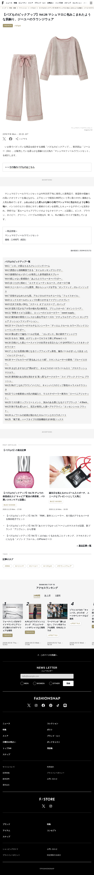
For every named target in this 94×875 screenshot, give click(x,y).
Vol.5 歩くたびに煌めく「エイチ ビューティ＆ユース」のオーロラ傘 (37, 283)
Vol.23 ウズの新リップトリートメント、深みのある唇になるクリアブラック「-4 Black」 (47, 402)
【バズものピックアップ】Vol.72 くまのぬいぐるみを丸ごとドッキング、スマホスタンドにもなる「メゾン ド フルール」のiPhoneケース (48, 537)
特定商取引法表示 (54, 855)
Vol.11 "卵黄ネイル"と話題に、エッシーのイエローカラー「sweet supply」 (40, 313)
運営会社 (6, 785)
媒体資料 (6, 779)
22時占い (50, 3)
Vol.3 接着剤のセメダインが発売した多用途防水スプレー (32, 274)
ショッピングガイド (10, 849)
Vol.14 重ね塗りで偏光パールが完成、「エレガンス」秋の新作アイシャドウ (41, 334)
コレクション (77, 3)
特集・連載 (12, 8)
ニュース (9, 3)
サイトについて (9, 767)
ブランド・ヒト (40, 3)
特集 (15, 3)
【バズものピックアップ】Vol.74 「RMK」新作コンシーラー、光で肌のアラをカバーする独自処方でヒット (47, 517)
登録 (68, 683)
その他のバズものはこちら (22, 167)
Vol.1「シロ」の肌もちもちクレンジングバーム (27, 266)
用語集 (50, 748)
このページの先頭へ (47, 655)
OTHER (56, 683)
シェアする (21, 138)
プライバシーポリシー (55, 773)
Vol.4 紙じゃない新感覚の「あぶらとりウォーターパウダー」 (34, 279)
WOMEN (41, 683)
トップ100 (59, 3)
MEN (26, 683)
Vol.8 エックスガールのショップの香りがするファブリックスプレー (37, 300)
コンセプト (51, 830)
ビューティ (23, 3)
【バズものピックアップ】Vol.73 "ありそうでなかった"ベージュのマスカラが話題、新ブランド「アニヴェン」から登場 (48, 527)
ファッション (23, 8)
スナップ (67, 3)
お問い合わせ (52, 779)
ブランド (6, 824)
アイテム (6, 830)
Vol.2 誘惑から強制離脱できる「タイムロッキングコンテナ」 (34, 270)
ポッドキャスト (53, 742)
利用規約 (50, 767)
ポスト (86, 3)
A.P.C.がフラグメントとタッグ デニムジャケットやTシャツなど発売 (35, 625)
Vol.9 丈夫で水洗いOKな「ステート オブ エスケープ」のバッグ (35, 304)
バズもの (33, 8)
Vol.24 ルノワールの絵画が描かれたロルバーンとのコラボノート (36, 415)
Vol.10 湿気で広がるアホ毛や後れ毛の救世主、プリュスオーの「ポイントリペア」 (44, 308)
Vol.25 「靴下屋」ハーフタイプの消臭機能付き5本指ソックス (34, 419)
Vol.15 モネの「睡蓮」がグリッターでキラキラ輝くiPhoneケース (36, 338)
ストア (30, 3)
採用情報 (6, 773)
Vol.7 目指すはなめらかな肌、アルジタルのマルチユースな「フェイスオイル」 (42, 296)
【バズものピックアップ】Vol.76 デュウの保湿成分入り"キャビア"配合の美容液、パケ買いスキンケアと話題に (24, 496)
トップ (4, 8)
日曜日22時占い (9, 742)
